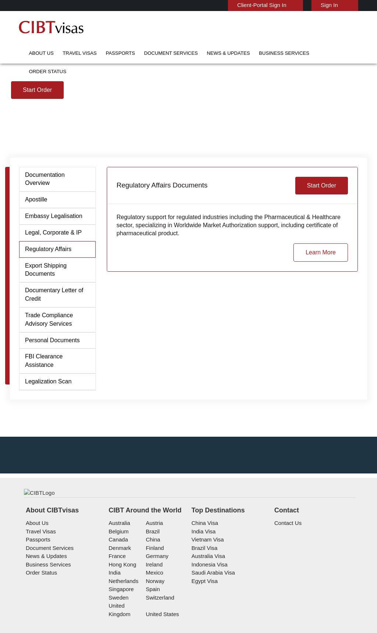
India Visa (202, 568)
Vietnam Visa (206, 576)
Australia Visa (206, 593)
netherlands (123, 618)
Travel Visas (72, 53)
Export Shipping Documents (45, 324)
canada (117, 576)
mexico (153, 610)
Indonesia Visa (207, 601)
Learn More (321, 307)
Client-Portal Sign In (266, 5)
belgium (118, 568)
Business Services (243, 53)
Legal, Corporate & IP (52, 287)
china (151, 576)
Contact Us (287, 560)
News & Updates (197, 53)
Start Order (38, 144)
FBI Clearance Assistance (56, 411)
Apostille (36, 254)
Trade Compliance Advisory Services (48, 374)
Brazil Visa (203, 585)
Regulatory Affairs (47, 304)
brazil (151, 568)
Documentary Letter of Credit (54, 349)
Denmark (119, 585)
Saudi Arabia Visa (210, 610)
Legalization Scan (47, 427)
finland (153, 585)
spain (151, 626)
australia (119, 560)
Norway (154, 618)
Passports (106, 53)
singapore (120, 626)
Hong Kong (121, 601)
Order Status (286, 53)
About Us (39, 53)
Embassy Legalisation (52, 271)
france (116, 593)
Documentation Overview (45, 233)
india (114, 610)
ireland (153, 601)
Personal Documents (51, 395)
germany (155, 593)
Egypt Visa (203, 618)
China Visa (203, 560)
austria (153, 560)
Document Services (149, 53)
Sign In (330, 5)
